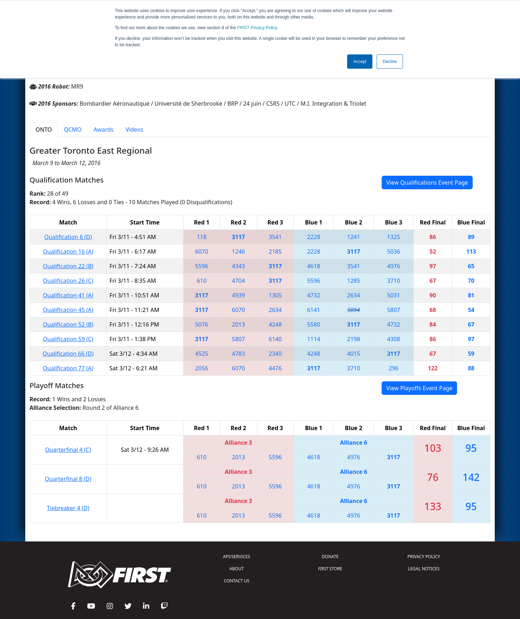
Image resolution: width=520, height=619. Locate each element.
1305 (275, 295)
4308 (393, 339)
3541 (275, 237)
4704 (238, 281)
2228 (313, 237)
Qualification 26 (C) (68, 281)
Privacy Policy (257, 27)
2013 (238, 324)
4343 (238, 266)
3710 (393, 281)
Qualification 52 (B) (68, 324)
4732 (313, 295)
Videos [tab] (134, 129)
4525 (201, 354)
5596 (201, 266)
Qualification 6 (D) (68, 237)
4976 (393, 266)
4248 (275, 324)
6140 (275, 339)
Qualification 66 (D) (68, 354)
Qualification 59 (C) (68, 339)
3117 (238, 237)
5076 (201, 324)
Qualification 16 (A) (68, 251)
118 (201, 237)
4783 (238, 354)
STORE (330, 569)
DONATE (330, 557)
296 (393, 368)
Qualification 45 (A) (68, 310)
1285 (353, 281)
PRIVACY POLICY (423, 557)
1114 (313, 339)
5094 (353, 310)
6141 (313, 310)
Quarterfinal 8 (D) (68, 479)
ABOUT (236, 569)
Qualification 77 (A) (68, 368)
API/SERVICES (236, 557)
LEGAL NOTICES (424, 569)
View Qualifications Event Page (427, 182)
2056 (201, 368)
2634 (353, 295)
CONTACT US (236, 581)
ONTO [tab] (44, 129)
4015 (353, 354)
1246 (238, 251)
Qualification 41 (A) (68, 295)
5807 (393, 310)
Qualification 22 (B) (68, 266)
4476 (275, 368)
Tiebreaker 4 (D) (68, 508)
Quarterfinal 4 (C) (68, 450)
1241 (353, 237)
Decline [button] (390, 61)
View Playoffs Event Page (419, 388)
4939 (238, 295)
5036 (393, 251)
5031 (393, 295)
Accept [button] (359, 61)
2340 (275, 354)
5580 (313, 324)
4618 (313, 266)
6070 (201, 251)
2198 (353, 339)
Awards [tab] (103, 129)
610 (201, 281)
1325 (393, 237)
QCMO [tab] (73, 129)
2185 (275, 251)
